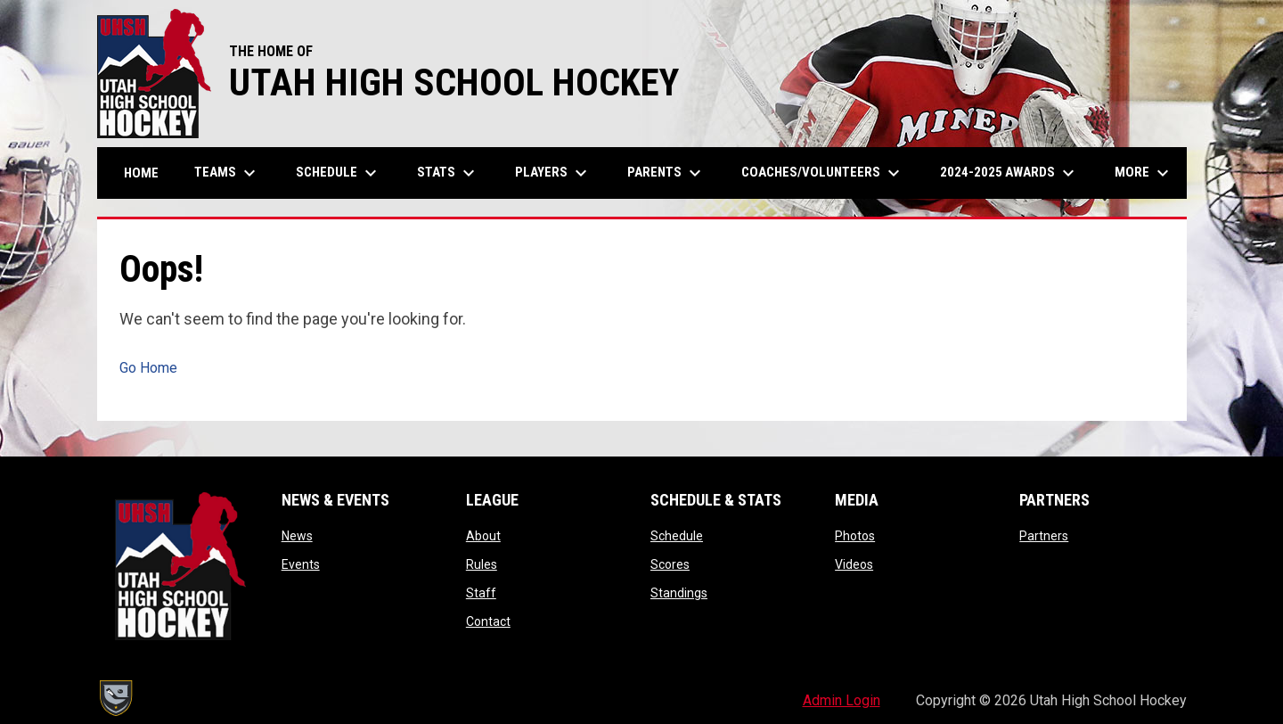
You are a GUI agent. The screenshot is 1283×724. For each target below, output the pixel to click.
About (483, 536)
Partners (1043, 536)
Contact (488, 621)
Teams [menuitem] (227, 173)
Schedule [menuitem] (338, 173)
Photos (855, 536)
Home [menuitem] (141, 173)
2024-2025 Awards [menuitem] (1009, 173)
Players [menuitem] (553, 173)
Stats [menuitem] (448, 173)
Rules (481, 564)
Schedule (676, 536)
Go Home (148, 367)
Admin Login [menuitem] (841, 700)
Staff (481, 593)
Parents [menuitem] (666, 173)
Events (301, 564)
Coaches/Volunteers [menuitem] (822, 173)
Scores (670, 564)
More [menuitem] (1144, 173)
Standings (678, 593)
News (297, 536)
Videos (854, 564)
